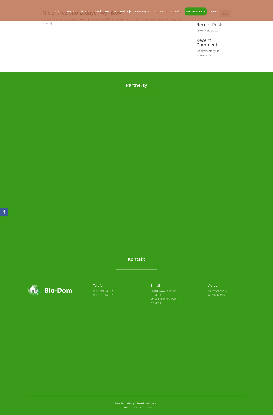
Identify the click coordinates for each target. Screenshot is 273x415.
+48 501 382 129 (195, 11)
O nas (68, 11)
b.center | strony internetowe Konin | (136, 403)
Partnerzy (141, 11)
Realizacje (125, 11)
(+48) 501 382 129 (104, 290)
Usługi (97, 11)
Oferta (82, 11)
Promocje (110, 11)
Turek (124, 407)
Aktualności (160, 11)
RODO (214, 11)
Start (58, 11)
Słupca (137, 407)
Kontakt (176, 11)
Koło (149, 407)
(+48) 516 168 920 (104, 295)
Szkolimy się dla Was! (208, 30)
